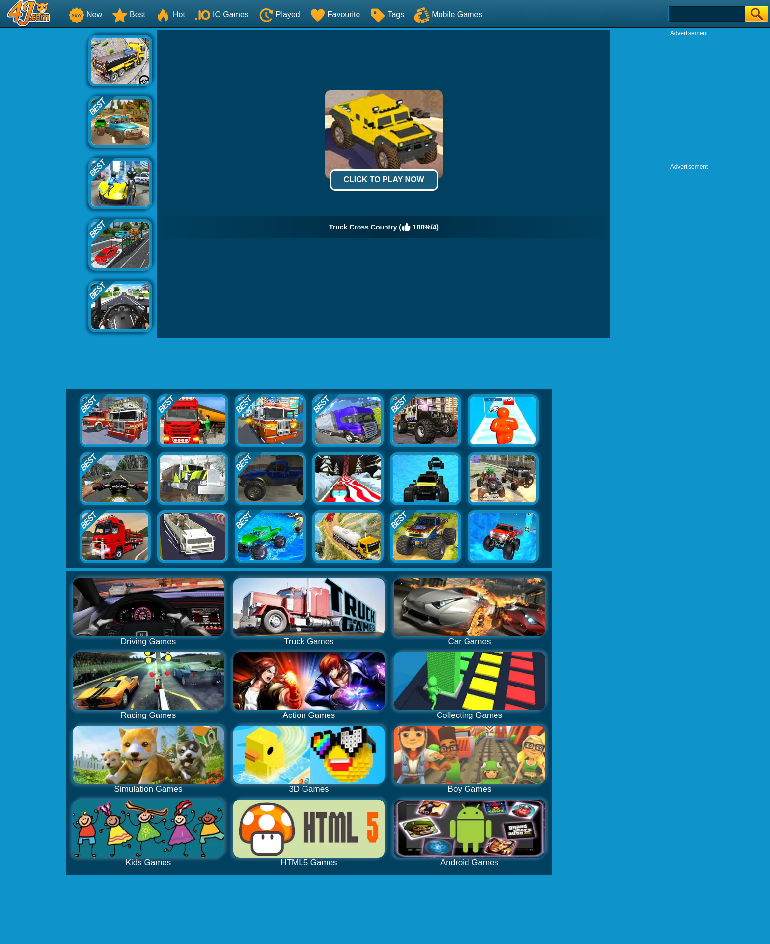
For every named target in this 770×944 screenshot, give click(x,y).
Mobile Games (448, 14)
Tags (387, 14)
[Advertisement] (44, 177)
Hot (170, 14)
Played (279, 14)
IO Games (221, 14)
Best (128, 14)
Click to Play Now (383, 179)
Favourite (335, 14)
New (85, 14)
